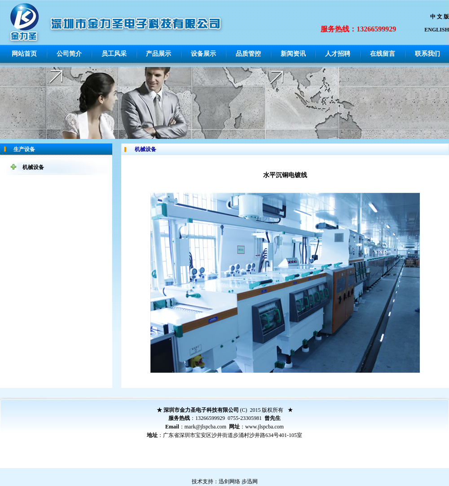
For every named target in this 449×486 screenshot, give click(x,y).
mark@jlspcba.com (205, 427)
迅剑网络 (229, 481)
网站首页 (24, 53)
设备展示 (203, 53)
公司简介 (69, 53)
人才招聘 (337, 53)
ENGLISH (436, 30)
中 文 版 (439, 16)
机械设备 (33, 167)
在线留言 (382, 53)
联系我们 (427, 53)
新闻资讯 (293, 53)
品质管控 (248, 53)
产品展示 (158, 53)
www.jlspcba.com (264, 427)
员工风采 (114, 53)
